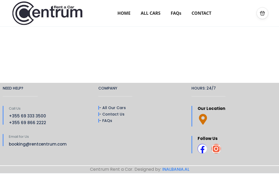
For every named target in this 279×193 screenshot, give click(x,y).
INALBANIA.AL (175, 169)
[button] (262, 13)
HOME (123, 13)
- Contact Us (112, 114)
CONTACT (202, 13)
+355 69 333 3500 (27, 116)
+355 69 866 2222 (27, 122)
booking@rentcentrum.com (38, 144)
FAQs (176, 13)
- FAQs (105, 120)
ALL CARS (151, 13)
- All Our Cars (112, 107)
